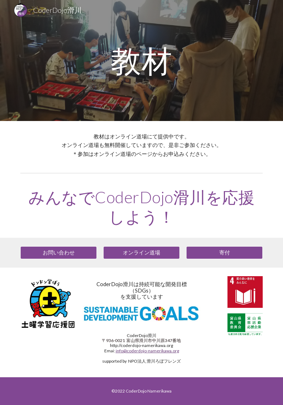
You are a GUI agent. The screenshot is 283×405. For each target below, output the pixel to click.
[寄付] (225, 252)
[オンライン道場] (142, 252)
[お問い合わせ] (59, 252)
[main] (141, 60)
